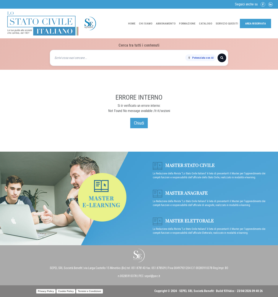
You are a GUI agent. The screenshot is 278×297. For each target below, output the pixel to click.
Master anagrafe (180, 193)
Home (131, 23)
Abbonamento (166, 23)
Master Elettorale (183, 220)
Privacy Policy (46, 291)
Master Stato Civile (184, 165)
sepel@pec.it (152, 276)
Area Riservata (255, 23)
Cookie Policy (66, 291)
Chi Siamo (145, 23)
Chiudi (139, 123)
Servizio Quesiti (227, 23)
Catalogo (205, 23)
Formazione (187, 23)
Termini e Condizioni (89, 291)
